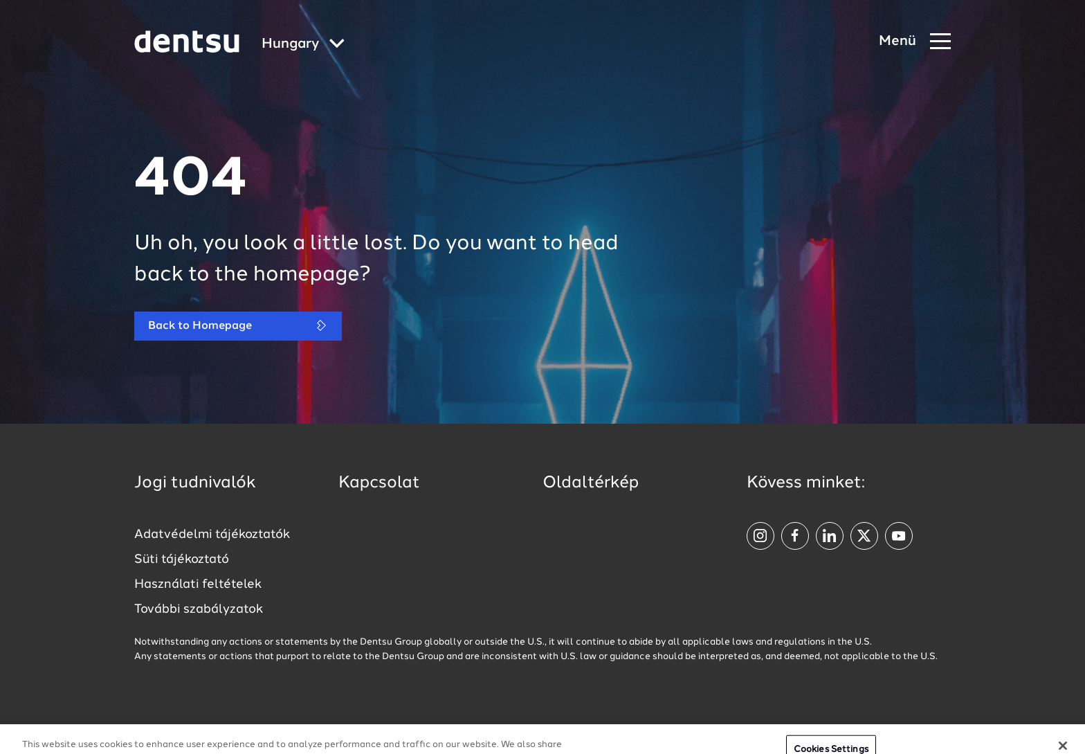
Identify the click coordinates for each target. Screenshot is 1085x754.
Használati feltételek (198, 584)
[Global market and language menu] (303, 45)
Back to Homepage (238, 326)
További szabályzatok (198, 609)
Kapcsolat (379, 483)
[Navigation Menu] (915, 42)
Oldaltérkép (590, 483)
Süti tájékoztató (181, 559)
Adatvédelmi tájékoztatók (212, 534)
